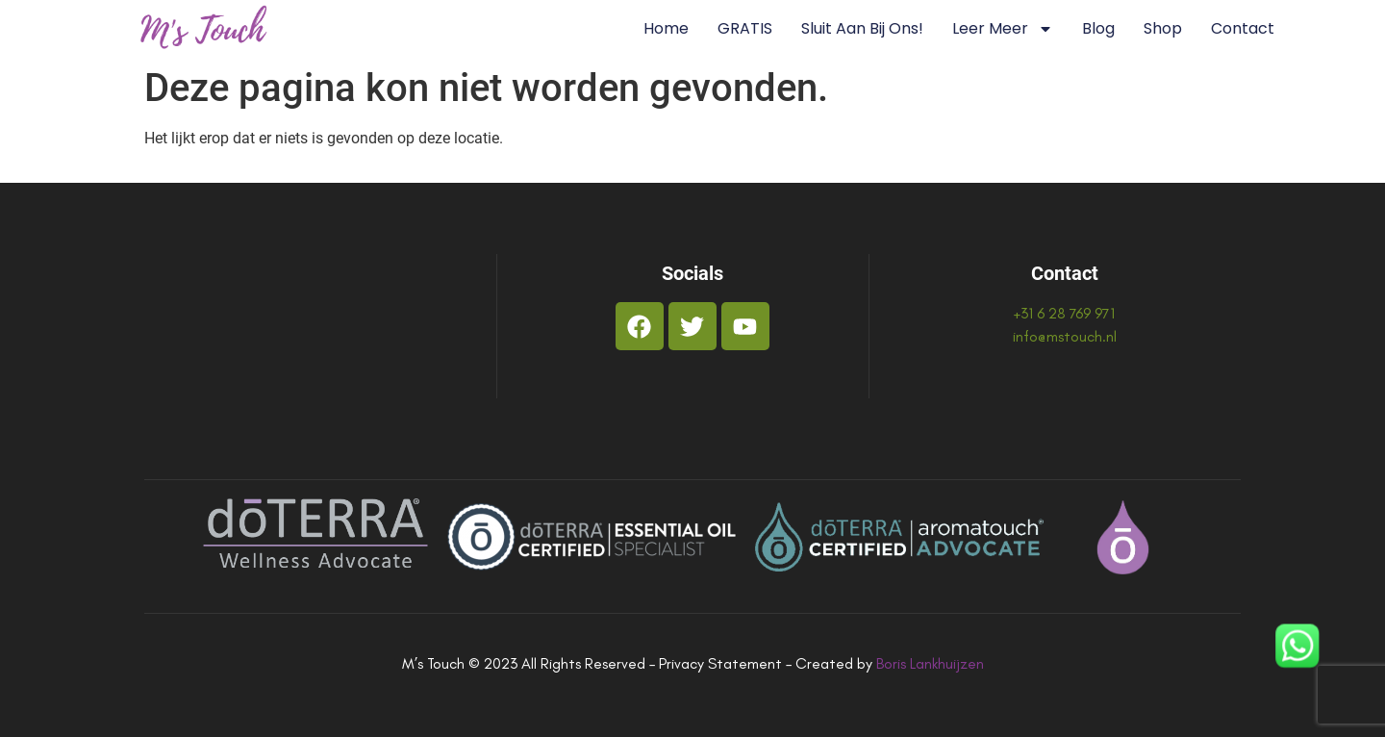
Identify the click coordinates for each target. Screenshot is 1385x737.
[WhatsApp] (1297, 649)
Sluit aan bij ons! (862, 28)
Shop (1163, 28)
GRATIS (745, 28)
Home (666, 28)
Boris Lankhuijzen (930, 663)
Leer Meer (1002, 28)
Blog (1098, 28)
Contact (1242, 28)
